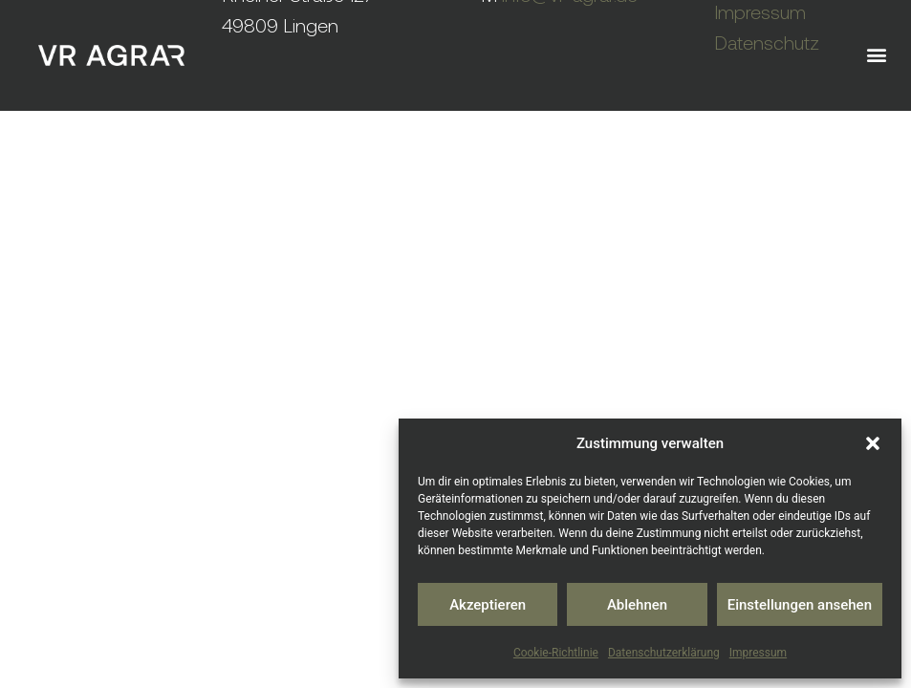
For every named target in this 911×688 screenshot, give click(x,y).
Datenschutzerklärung (664, 652)
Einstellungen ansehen (799, 604)
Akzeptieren (487, 604)
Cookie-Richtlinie (555, 652)
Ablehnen (637, 604)
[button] (872, 443)
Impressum (758, 652)
